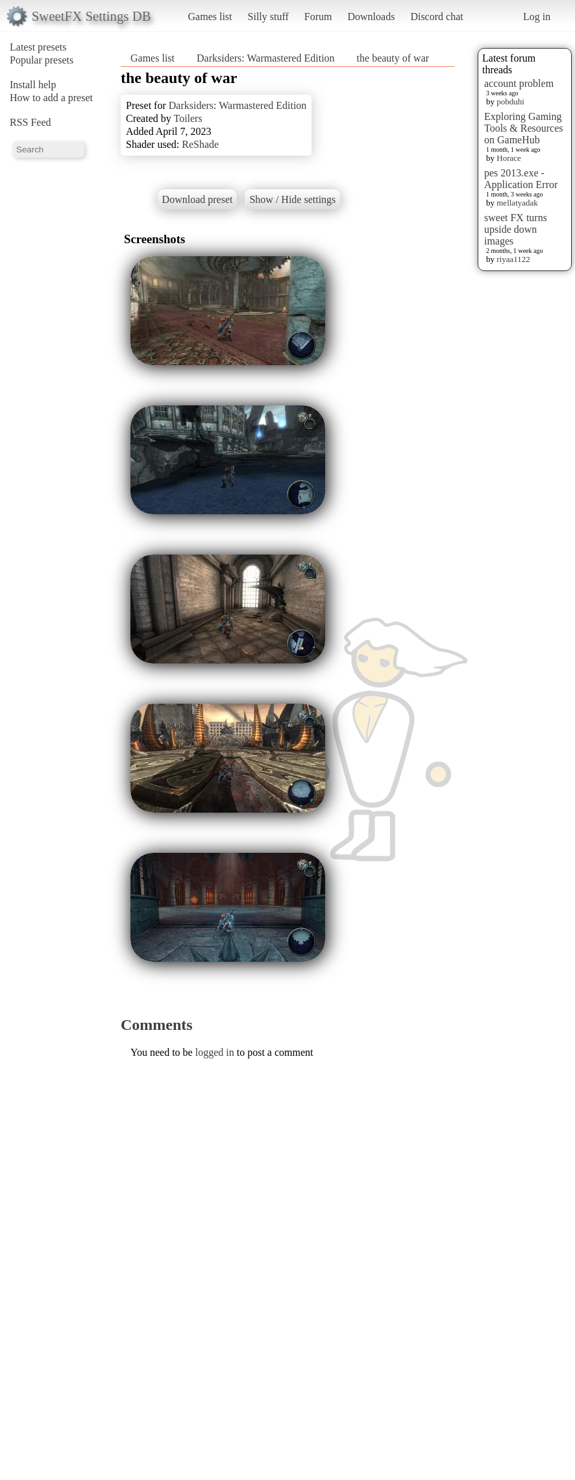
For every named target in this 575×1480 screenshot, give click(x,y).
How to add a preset (51, 97)
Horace (508, 158)
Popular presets (41, 60)
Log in (536, 16)
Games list (210, 16)
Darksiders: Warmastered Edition (266, 58)
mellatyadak (517, 203)
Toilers (187, 118)
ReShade (200, 144)
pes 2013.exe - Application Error (520, 178)
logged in (214, 1052)
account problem (519, 83)
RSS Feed (30, 122)
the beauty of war (393, 58)
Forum (318, 16)
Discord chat (436, 16)
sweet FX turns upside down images (515, 229)
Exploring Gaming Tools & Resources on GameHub (523, 128)
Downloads (371, 16)
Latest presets (38, 47)
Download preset (197, 199)
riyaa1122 (513, 259)
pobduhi (510, 101)
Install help (33, 84)
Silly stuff (268, 16)
